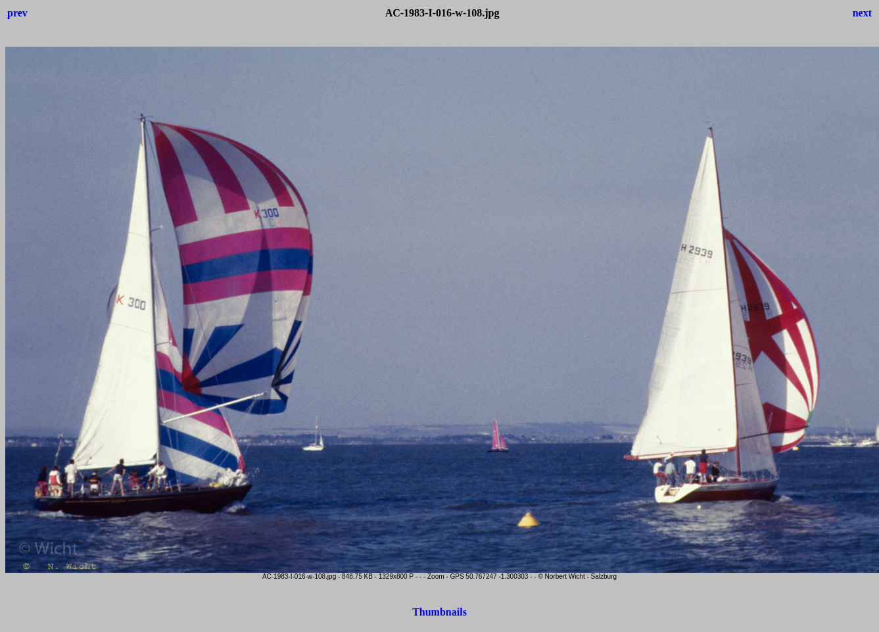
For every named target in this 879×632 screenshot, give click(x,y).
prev (17, 12)
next (862, 12)
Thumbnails (439, 612)
